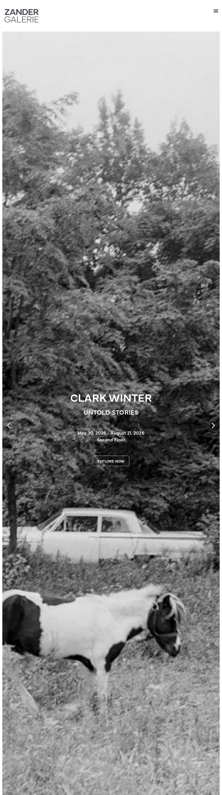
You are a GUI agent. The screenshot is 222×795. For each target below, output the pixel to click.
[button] (216, 10)
